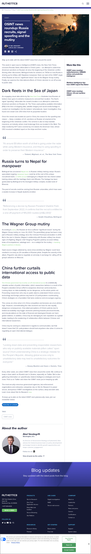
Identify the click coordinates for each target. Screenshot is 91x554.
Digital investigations (54, 499)
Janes (14, 230)
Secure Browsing (32, 513)
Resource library (32, 529)
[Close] (89, 544)
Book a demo (52, 529)
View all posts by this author (32, 456)
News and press (73, 508)
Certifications (72, 515)
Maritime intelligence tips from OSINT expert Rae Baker (77, 84)
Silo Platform (30, 516)
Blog (14, 10)
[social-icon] (34, 451)
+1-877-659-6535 (7, 506)
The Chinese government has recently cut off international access (23, 283)
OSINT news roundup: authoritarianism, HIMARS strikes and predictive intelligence (76, 73)
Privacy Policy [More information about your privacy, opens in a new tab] (15, 543)
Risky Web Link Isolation (31, 509)
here (30, 392)
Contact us (71, 518)
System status (72, 532)
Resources (8, 10)
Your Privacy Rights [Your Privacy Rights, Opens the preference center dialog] (69, 539)
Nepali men (25, 171)
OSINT (6, 18)
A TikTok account (21, 177)
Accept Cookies (69, 550)
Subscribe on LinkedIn (10, 405)
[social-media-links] (2, 522)
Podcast (29, 532)
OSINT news (8, 417)
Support (70, 529)
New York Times (35, 96)
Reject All (69, 545)
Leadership (71, 502)
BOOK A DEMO (9, 510)
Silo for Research (32, 499)
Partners (70, 505)
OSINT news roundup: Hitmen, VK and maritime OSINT (76, 93)
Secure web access (53, 505)
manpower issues (23, 174)
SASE (49, 502)
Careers (70, 511)
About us (71, 499)
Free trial (50, 532)
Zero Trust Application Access (32, 503)
